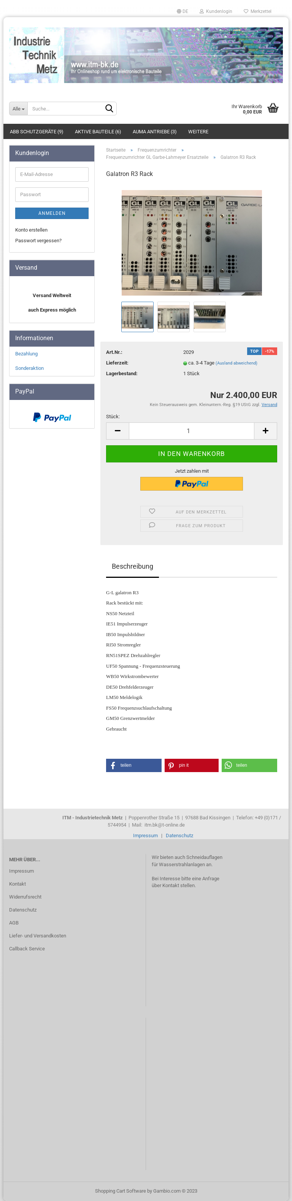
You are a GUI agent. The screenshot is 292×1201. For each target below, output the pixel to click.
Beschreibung (132, 566)
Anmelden (52, 213)
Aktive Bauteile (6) (98, 131)
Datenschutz (179, 835)
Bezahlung (26, 354)
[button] (134, 765)
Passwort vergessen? (38, 240)
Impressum (145, 835)
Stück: (113, 416)
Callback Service (27, 949)
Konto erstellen (31, 230)
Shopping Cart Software (120, 1191)
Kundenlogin (216, 11)
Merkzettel (257, 11)
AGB (14, 923)
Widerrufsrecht (25, 897)
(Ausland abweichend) (236, 363)
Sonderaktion (29, 368)
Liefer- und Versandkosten (37, 936)
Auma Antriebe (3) (155, 131)
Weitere (198, 131)
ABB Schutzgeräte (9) (36, 131)
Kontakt (17, 884)
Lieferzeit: (117, 363)
